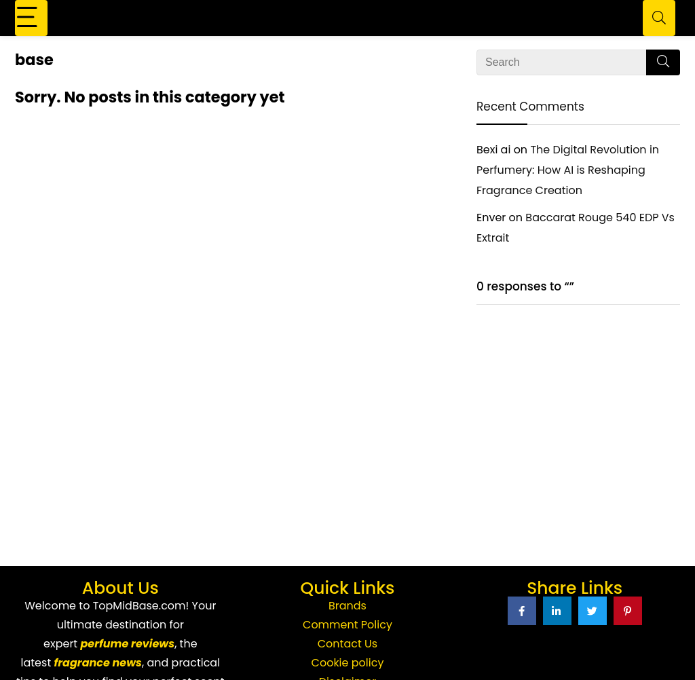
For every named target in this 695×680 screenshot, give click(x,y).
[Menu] (31, 18)
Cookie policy (348, 662)
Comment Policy (347, 624)
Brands (347, 605)
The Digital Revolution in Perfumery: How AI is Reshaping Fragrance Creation (567, 170)
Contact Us (347, 643)
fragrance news (98, 662)
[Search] (659, 18)
